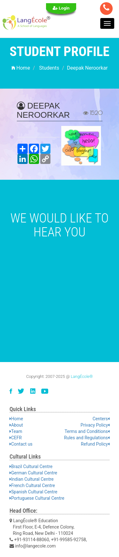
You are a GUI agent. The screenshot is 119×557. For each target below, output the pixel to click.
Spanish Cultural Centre (33, 491)
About (16, 425)
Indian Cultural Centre (32, 479)
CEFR (16, 437)
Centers (101, 418)
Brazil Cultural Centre (31, 466)
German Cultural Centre (33, 472)
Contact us (21, 444)
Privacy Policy (95, 425)
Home (20, 68)
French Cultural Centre (32, 485)
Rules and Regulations (86, 437)
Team (16, 431)
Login (61, 7)
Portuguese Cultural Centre (37, 498)
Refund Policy (95, 444)
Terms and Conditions (86, 431)
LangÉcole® (82, 376)
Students (49, 68)
